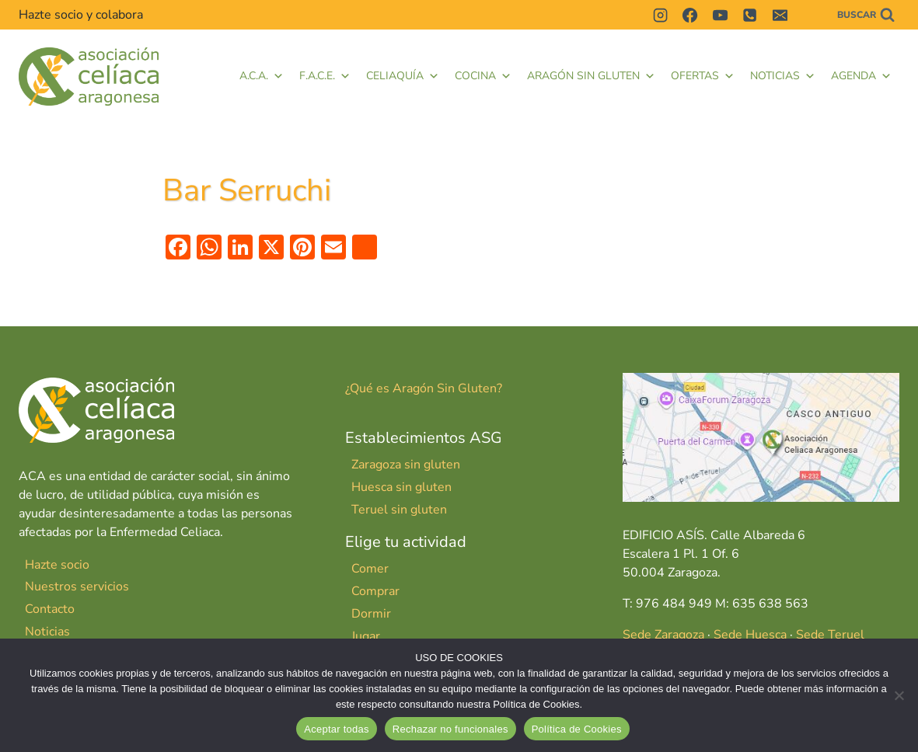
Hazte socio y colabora (81, 14)
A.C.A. (261, 76)
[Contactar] (809, 15)
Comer (370, 568)
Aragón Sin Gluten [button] (591, 76)
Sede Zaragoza (663, 634)
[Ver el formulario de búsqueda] (865, 15)
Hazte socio (57, 564)
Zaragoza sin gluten (405, 464)
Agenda (861, 76)
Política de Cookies (577, 729)
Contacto (50, 609)
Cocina (483, 76)
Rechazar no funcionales (450, 729)
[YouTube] (720, 15)
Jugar (365, 636)
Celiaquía (402, 76)
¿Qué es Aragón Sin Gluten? (423, 388)
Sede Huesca (750, 634)
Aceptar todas (336, 729)
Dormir (371, 613)
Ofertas (703, 76)
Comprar (375, 591)
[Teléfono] (750, 15)
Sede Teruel (830, 634)
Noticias (782, 76)
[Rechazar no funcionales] (898, 695)
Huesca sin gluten (401, 487)
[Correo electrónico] (779, 15)
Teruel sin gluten (399, 509)
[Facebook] (690, 15)
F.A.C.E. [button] (325, 76)
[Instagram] (660, 15)
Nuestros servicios (77, 586)
